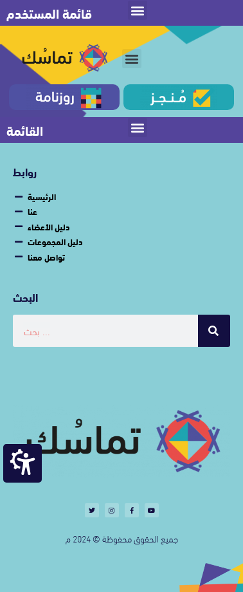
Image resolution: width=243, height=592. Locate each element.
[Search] (214, 331)
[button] (137, 10)
